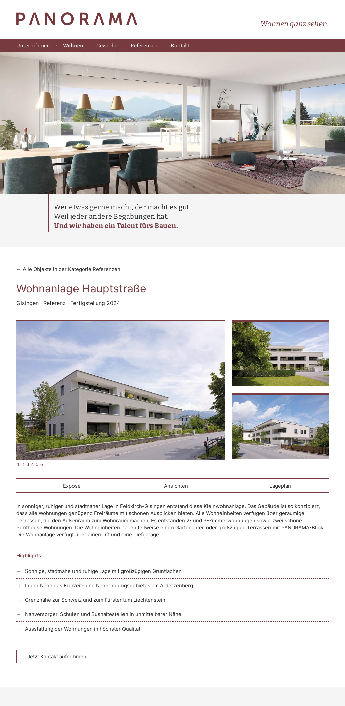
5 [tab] (37, 464)
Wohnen (73, 45)
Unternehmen (33, 46)
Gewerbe (106, 46)
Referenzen (144, 46)
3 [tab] (28, 464)
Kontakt (180, 46)
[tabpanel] (120, 390)
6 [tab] (41, 464)
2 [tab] (23, 464)
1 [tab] (18, 464)
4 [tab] (32, 464)
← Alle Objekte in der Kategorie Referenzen (68, 269)
